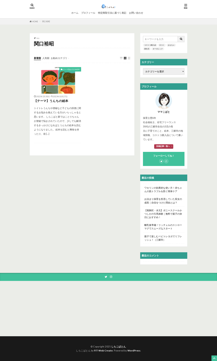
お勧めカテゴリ (59, 58)
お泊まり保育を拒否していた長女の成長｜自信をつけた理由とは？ (163, 201)
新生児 (146, 49)
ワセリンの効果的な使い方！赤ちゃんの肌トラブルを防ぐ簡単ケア (163, 189)
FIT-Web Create (103, 350)
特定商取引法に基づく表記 (112, 12)
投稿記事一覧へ (163, 146)
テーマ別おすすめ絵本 (71, 69)
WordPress (133, 350)
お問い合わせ (136, 12)
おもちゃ (171, 45)
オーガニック (158, 49)
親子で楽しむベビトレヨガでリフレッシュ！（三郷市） (163, 238)
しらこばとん (118, 346)
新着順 (37, 58)
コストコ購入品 (150, 45)
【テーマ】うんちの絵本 (51, 101)
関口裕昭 (46, 21)
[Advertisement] (162, 308)
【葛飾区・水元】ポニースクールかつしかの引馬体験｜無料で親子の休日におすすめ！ (163, 214)
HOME (35, 21)
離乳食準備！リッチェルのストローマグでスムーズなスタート (163, 227)
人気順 (45, 58)
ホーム (74, 12)
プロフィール (88, 12)
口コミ (161, 45)
